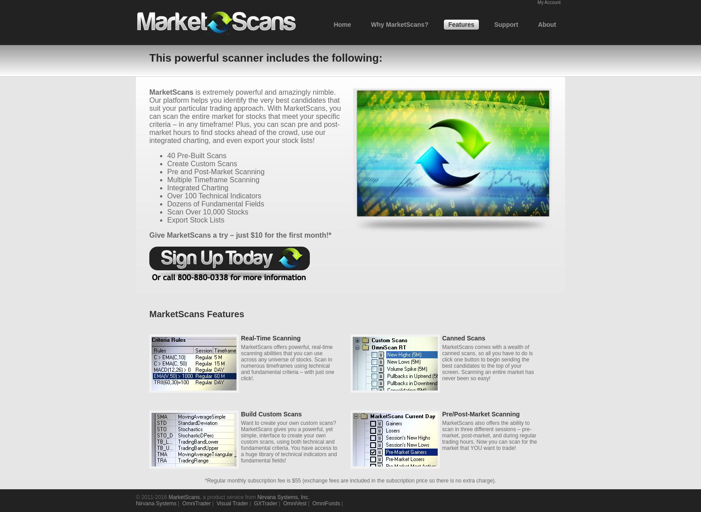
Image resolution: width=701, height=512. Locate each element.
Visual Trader (232, 503)
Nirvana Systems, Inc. (284, 497)
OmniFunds (326, 503)
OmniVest (295, 503)
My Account (549, 2)
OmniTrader (196, 503)
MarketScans (184, 497)
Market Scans (216, 23)
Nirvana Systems (156, 503)
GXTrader (265, 503)
